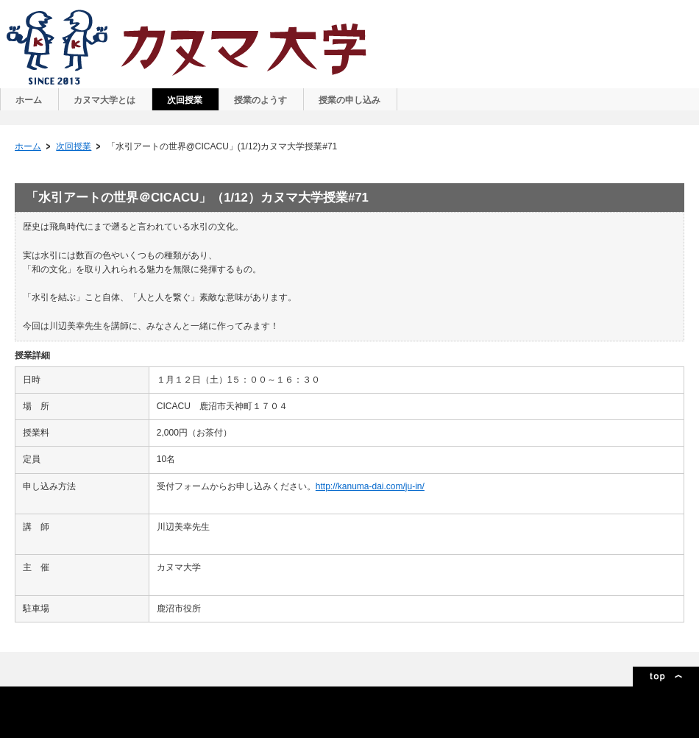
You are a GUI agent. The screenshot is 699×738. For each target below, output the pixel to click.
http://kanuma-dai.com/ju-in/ (370, 486)
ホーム (28, 146)
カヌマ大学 (188, 46)
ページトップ (666, 676)
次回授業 (73, 146)
